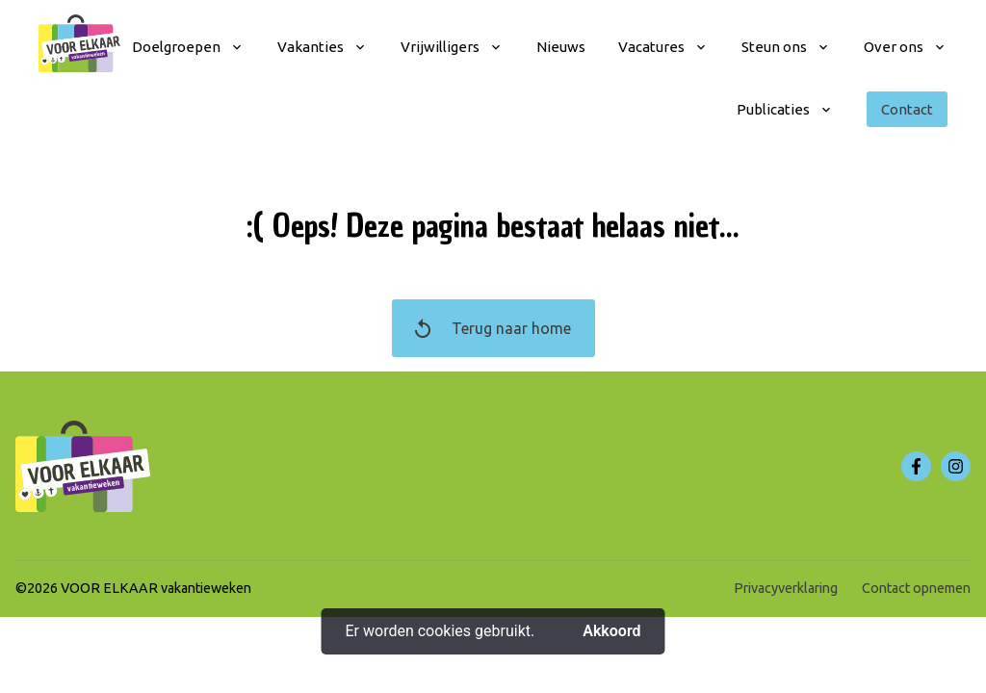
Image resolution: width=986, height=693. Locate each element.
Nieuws (560, 46)
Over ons (893, 46)
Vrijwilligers (440, 46)
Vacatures (651, 46)
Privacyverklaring (786, 588)
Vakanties (310, 46)
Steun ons (774, 46)
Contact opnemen (916, 588)
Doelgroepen (176, 46)
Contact (907, 109)
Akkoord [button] (611, 631)
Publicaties (773, 109)
